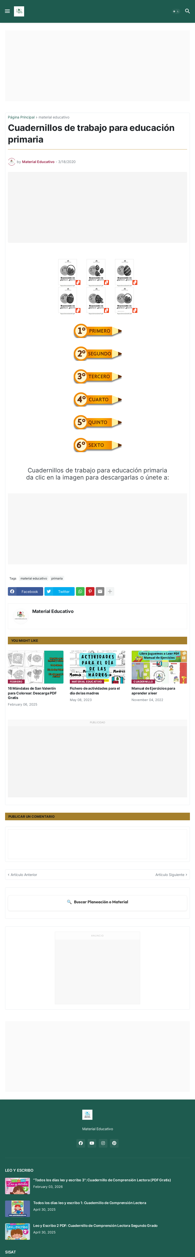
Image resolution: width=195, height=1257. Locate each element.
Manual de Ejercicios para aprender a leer (153, 690)
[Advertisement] (97, 65)
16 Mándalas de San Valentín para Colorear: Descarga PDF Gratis (32, 693)
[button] (7, 11)
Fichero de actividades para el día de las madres (95, 690)
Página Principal (21, 117)
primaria (57, 578)
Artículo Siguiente (169, 874)
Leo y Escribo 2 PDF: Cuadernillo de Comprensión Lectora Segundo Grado (95, 1225)
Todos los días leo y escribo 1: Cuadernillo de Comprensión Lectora (89, 1203)
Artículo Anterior (24, 874)
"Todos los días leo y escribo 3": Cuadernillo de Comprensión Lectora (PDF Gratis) (102, 1180)
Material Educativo (53, 611)
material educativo (54, 117)
